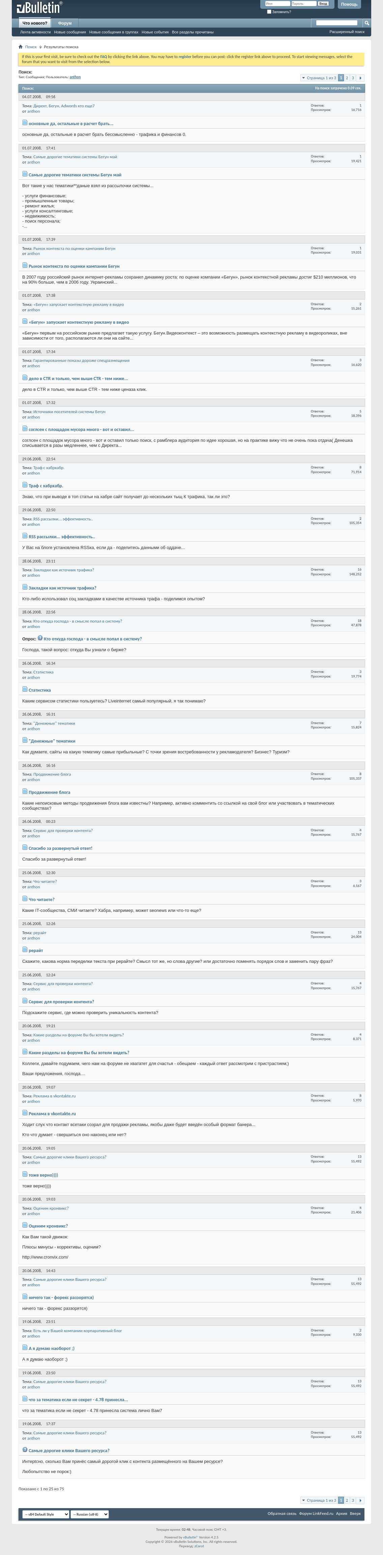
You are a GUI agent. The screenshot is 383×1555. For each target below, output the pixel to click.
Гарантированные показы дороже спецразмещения (81, 360)
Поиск (31, 46)
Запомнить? (279, 12)
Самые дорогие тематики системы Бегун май (75, 156)
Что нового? (35, 23)
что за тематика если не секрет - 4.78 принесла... (78, 1400)
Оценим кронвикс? (51, 1208)
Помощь (349, 4)
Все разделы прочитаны (192, 32)
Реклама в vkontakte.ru (54, 1095)
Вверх (355, 1513)
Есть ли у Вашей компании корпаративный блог (77, 1330)
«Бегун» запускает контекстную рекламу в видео (78, 304)
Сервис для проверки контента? (63, 830)
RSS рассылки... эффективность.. (63, 518)
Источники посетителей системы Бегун (69, 411)
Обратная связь (282, 1513)
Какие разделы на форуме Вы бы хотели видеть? (78, 1034)
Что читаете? (45, 881)
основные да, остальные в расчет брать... (71, 123)
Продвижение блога (52, 774)
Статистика (43, 671)
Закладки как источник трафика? (63, 569)
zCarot (199, 1546)
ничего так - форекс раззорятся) (61, 1297)
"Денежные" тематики (54, 723)
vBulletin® (190, 1537)
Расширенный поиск (346, 32)
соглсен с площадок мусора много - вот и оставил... (81, 429)
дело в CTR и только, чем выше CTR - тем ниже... (78, 378)
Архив (341, 1513)
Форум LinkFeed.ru (316, 1513)
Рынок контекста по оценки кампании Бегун (74, 248)
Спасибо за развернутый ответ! (60, 848)
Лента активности (35, 32)
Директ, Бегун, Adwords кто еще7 (64, 105)
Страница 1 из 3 (321, 77)
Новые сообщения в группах (113, 32)
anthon (33, 111)
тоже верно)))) (43, 1175)
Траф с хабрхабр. (48, 467)
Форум (64, 23)
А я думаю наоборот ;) (52, 1348)
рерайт (39, 932)
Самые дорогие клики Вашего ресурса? (70, 1156)
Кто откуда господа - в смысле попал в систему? (77, 621)
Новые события (155, 32)
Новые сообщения (70, 32)
